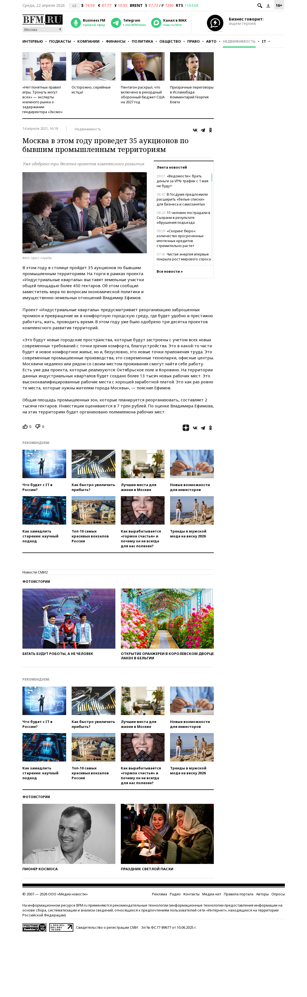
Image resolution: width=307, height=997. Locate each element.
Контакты (191, 894)
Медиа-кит (211, 894)
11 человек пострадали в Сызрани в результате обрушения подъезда (183, 217)
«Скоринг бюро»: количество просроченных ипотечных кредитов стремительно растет (180, 238)
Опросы (278, 894)
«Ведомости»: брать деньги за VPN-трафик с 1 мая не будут (182, 180)
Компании (88, 41)
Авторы (262, 894)
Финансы (115, 41)
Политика (142, 41)
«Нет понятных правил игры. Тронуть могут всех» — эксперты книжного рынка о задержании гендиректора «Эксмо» (42, 99)
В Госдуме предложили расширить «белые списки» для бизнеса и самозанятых (182, 199)
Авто (211, 41)
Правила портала (238, 894)
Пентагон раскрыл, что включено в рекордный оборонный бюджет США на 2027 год (143, 94)
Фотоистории (36, 581)
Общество (170, 41)
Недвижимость (239, 41)
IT (264, 41)
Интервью (32, 41)
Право (193, 41)
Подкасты (60, 41)
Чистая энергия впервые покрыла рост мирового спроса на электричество (184, 259)
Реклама (159, 894)
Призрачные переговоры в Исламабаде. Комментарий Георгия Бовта (192, 94)
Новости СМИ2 (35, 572)
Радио (175, 894)
